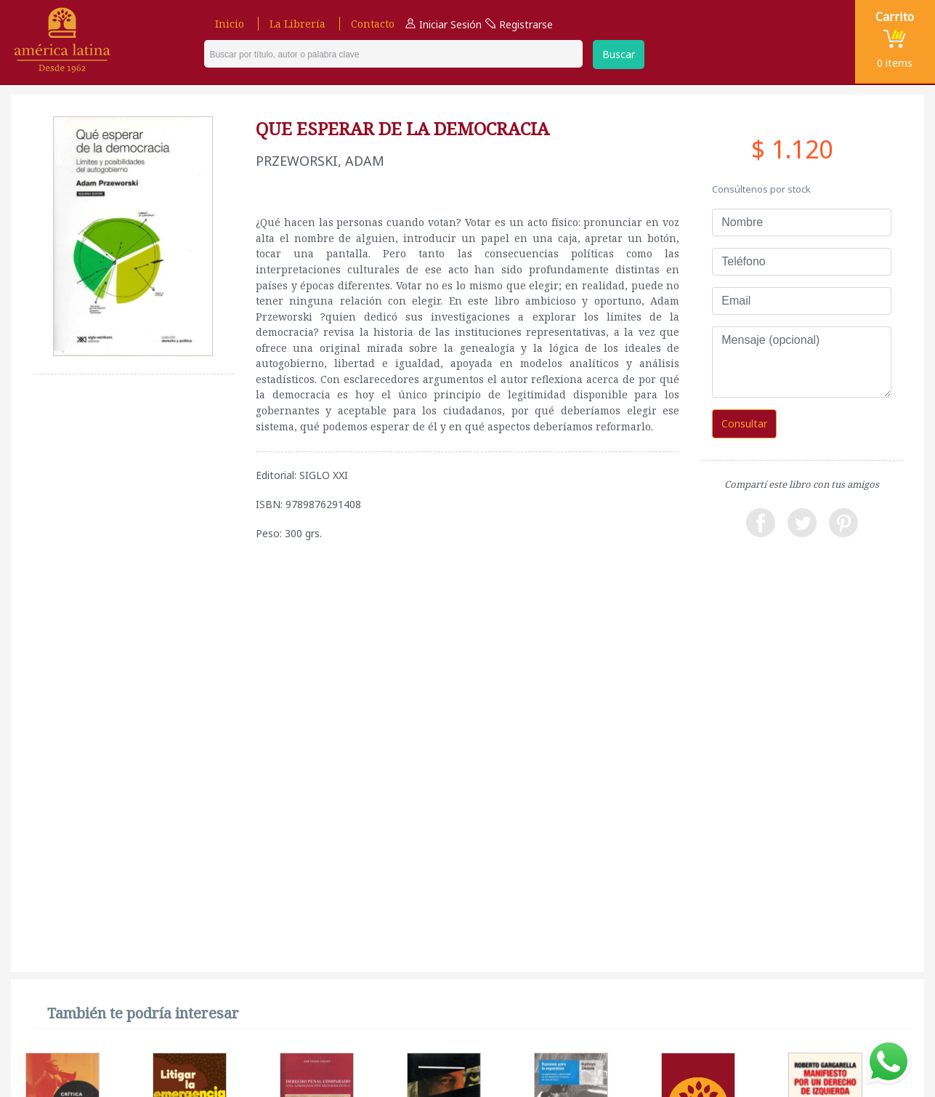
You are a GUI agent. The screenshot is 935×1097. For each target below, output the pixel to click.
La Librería (297, 24)
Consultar (744, 423)
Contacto (372, 24)
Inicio (229, 24)
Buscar (618, 54)
